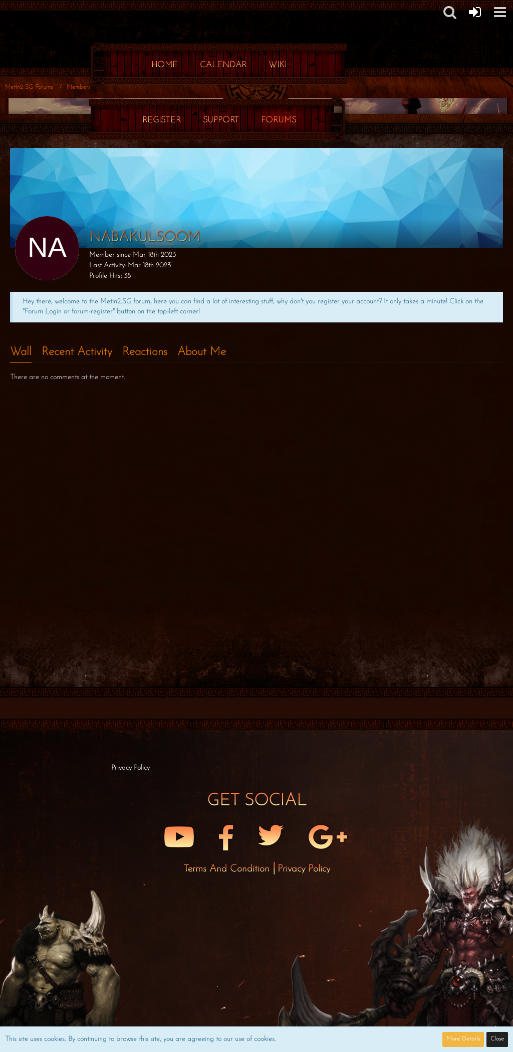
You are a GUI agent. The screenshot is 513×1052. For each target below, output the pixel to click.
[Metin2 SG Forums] (219, 10)
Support (221, 120)
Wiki (278, 65)
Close (497, 1039)
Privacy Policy (304, 869)
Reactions (144, 352)
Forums (278, 120)
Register (161, 120)
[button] (500, 12)
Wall (21, 352)
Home (164, 65)
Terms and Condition (228, 869)
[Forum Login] (475, 12)
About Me (201, 352)
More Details (463, 1039)
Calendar (223, 65)
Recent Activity (77, 352)
